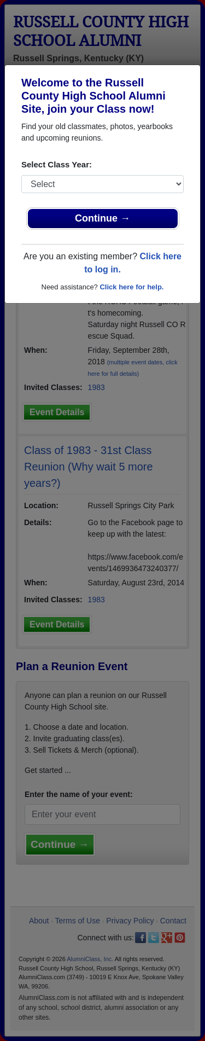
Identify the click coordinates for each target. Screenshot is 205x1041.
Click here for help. (131, 287)
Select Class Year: (56, 164)
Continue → (102, 218)
